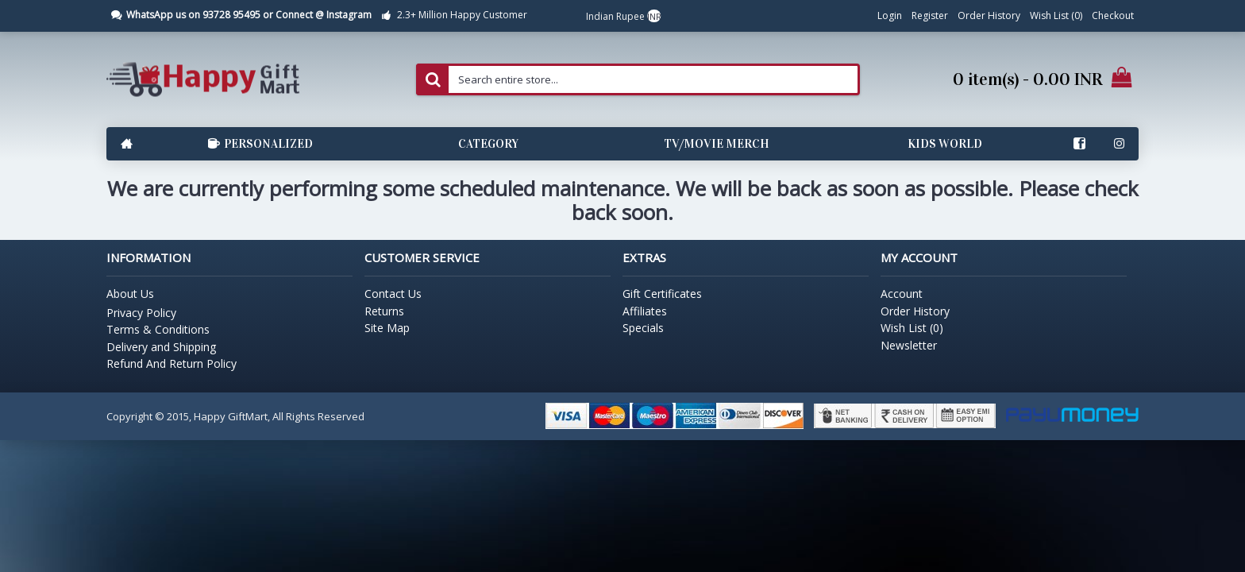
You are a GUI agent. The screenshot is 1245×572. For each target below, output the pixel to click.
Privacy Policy (141, 312)
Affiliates (644, 311)
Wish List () (912, 327)
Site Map (387, 327)
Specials (643, 327)
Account (902, 293)
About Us (130, 293)
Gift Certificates (662, 293)
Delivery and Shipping (161, 346)
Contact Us (393, 293)
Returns (384, 311)
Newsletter (909, 345)
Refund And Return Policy (171, 363)
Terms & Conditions (158, 329)
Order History (915, 311)
